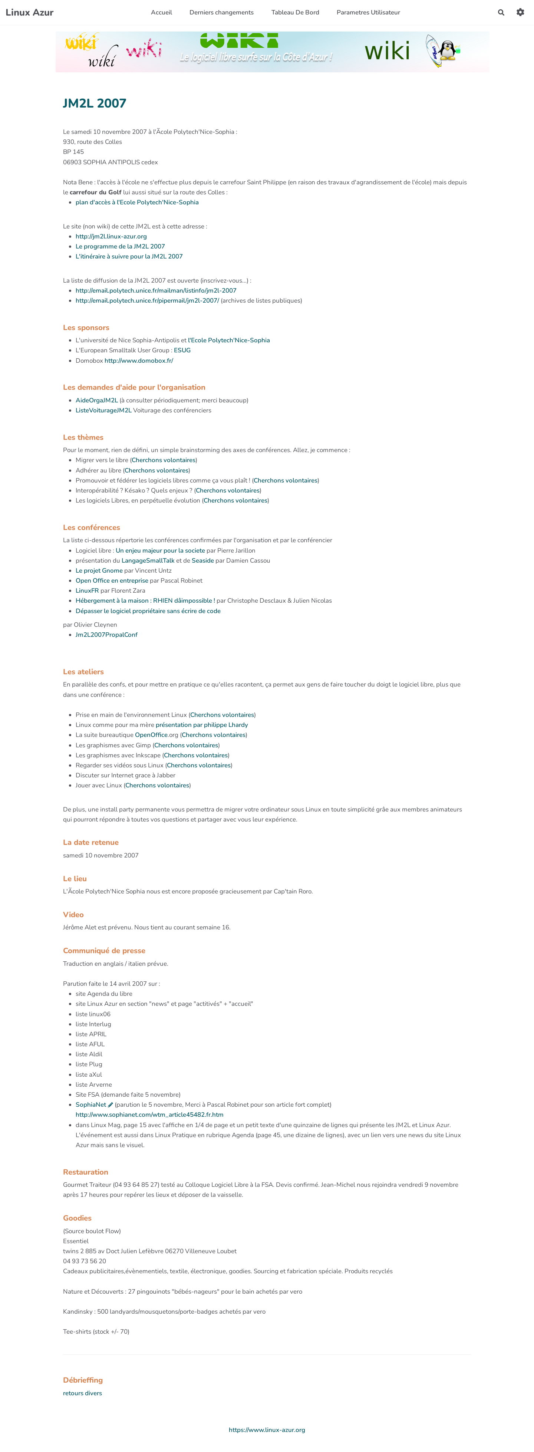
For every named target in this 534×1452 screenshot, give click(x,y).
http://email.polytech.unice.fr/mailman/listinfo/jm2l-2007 (156, 290)
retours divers (82, 1393)
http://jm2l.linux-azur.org (111, 236)
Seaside (203, 560)
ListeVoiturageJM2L (104, 410)
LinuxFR (88, 590)
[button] (520, 12)
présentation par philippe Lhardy (202, 725)
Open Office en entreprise (112, 580)
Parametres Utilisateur (368, 12)
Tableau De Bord (295, 12)
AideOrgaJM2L (97, 400)
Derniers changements (221, 12)
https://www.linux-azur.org (267, 1430)
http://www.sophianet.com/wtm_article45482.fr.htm (150, 1114)
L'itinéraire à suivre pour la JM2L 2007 (129, 256)
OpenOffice (151, 735)
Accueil (161, 12)
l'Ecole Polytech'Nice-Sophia (229, 340)
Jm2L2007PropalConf (107, 634)
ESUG (182, 350)
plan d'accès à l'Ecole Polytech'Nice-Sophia (137, 202)
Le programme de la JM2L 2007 (120, 246)
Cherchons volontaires (163, 460)
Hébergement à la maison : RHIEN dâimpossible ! (145, 600)
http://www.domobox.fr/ (139, 360)
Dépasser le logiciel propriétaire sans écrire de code (148, 611)
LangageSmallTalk (148, 560)
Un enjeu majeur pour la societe (160, 550)
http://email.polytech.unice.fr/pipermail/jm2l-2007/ (147, 300)
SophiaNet (91, 1104)
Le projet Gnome (99, 570)
